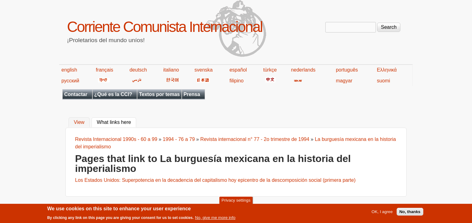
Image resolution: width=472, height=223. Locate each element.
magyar (344, 80)
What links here (116, 121)
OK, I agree (382, 213)
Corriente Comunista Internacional (164, 27)
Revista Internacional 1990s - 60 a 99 (116, 139)
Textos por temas (159, 94)
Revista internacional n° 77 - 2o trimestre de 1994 (254, 139)
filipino (236, 80)
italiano (171, 69)
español (238, 69)
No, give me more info (215, 218)
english (69, 69)
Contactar (75, 94)
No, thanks (410, 213)
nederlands (303, 69)
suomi (383, 80)
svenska (203, 69)
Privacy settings (235, 201)
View (79, 122)
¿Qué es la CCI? (113, 94)
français (104, 69)
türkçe (270, 69)
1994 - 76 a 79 (179, 139)
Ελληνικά (387, 69)
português (347, 69)
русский (70, 80)
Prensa (192, 94)
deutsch (138, 69)
